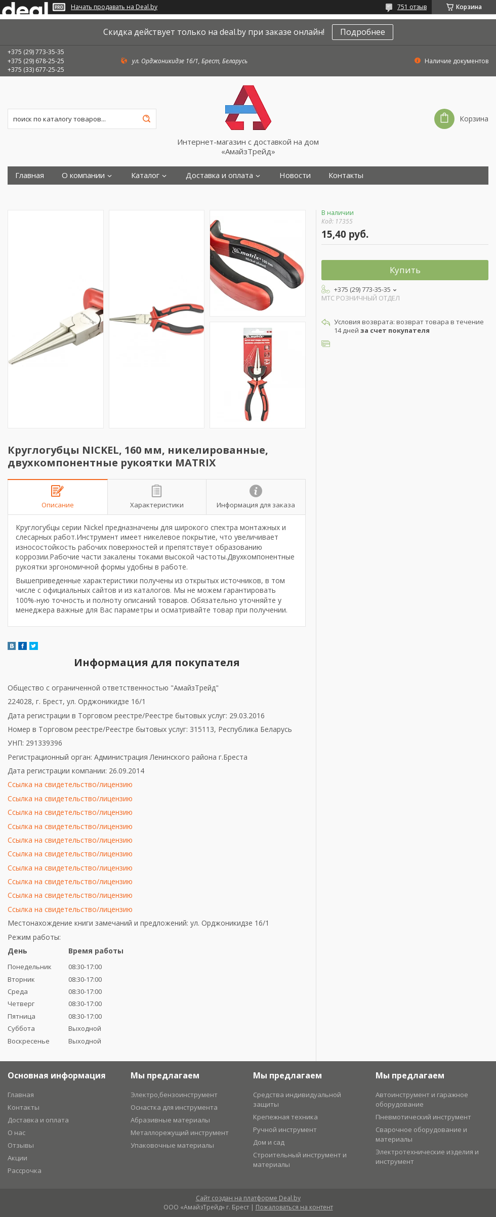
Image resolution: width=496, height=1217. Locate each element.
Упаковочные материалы (172, 1145)
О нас (16, 1132)
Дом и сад (268, 1142)
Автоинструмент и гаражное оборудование (422, 1099)
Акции (17, 1157)
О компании (83, 175)
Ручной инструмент (285, 1129)
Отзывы (21, 1145)
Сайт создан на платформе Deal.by (248, 1198)
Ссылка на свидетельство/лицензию (70, 784)
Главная (29, 175)
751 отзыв (412, 7)
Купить (405, 270)
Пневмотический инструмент (423, 1116)
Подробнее (362, 31)
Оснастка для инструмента (174, 1107)
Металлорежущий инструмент (180, 1132)
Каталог (145, 175)
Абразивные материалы (170, 1119)
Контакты (345, 175)
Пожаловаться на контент (294, 1207)
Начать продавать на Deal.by (114, 7)
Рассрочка (25, 1170)
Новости (295, 175)
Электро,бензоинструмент (174, 1094)
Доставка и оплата (219, 175)
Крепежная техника (285, 1116)
